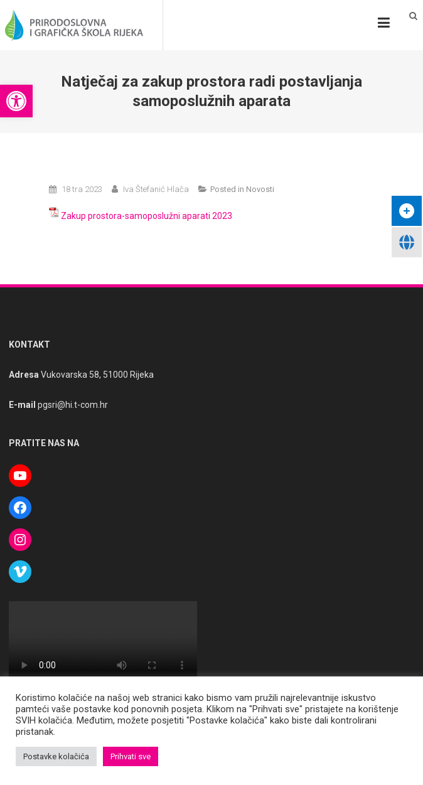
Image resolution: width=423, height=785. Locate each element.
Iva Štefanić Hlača (156, 189)
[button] (16, 101)
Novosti (260, 189)
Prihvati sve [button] (130, 756)
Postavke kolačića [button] (56, 756)
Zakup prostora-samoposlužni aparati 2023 (146, 216)
